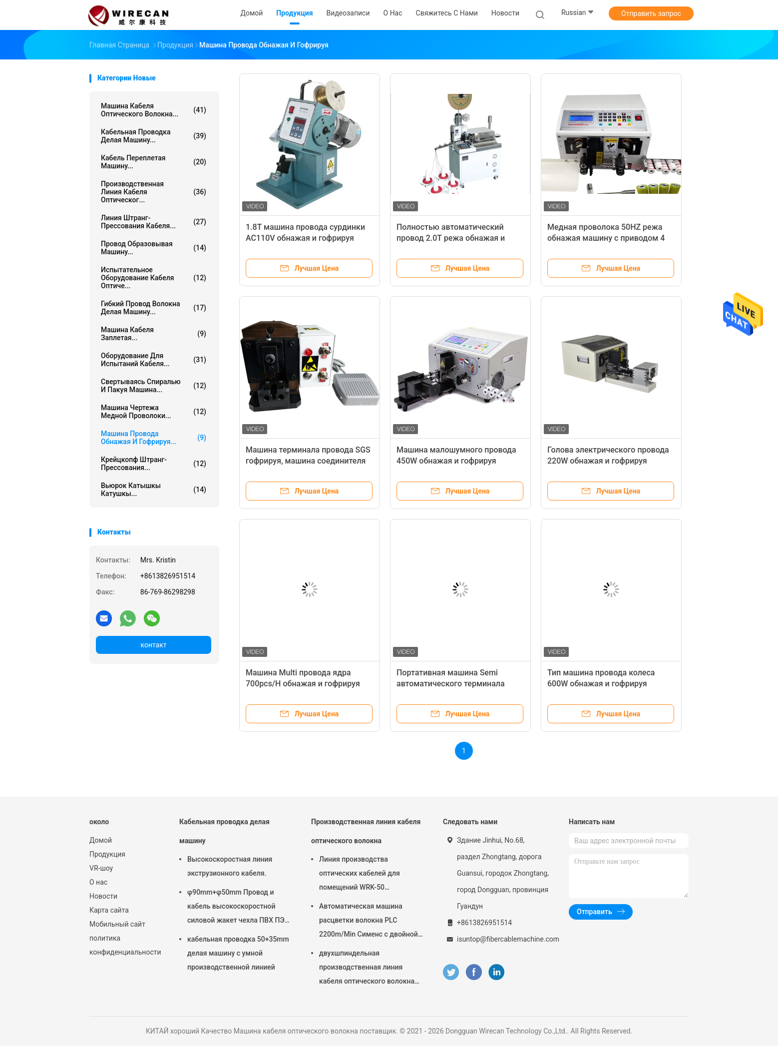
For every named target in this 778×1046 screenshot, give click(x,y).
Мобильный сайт (117, 924)
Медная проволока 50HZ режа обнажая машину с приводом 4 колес (606, 238)
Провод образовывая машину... (153, 248)
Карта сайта (109, 910)
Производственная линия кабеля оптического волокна (365, 831)
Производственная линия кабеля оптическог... (153, 192)
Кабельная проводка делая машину (224, 831)
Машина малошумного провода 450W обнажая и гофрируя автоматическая (456, 461)
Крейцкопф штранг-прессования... (153, 464)
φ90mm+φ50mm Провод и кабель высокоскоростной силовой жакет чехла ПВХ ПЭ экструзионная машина (236, 907)
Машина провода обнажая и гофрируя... (153, 438)
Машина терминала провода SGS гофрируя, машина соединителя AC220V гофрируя (308, 461)
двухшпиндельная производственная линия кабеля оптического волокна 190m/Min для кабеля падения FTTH (369, 968)
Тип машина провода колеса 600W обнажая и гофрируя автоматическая (601, 683)
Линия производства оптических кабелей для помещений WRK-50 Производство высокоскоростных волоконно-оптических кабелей (359, 874)
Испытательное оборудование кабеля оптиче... (153, 278)
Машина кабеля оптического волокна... (153, 110)
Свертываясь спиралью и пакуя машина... (153, 386)
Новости (103, 896)
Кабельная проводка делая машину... (153, 136)
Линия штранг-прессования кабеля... (153, 222)
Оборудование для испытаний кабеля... (153, 360)
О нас (98, 882)
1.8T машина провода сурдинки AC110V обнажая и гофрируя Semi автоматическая (305, 238)
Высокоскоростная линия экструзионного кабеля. (229, 866)
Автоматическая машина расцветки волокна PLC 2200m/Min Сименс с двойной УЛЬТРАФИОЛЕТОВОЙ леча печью (368, 921)
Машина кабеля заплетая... (153, 334)
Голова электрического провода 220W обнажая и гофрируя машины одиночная (608, 461)
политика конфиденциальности (124, 945)
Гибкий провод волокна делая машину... (153, 308)
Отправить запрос (651, 13)
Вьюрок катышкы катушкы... (153, 490)
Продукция (107, 854)
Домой (100, 840)
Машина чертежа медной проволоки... (153, 412)
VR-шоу (101, 868)
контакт (153, 645)
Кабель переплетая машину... (153, 162)
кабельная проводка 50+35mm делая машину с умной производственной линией (238, 953)
